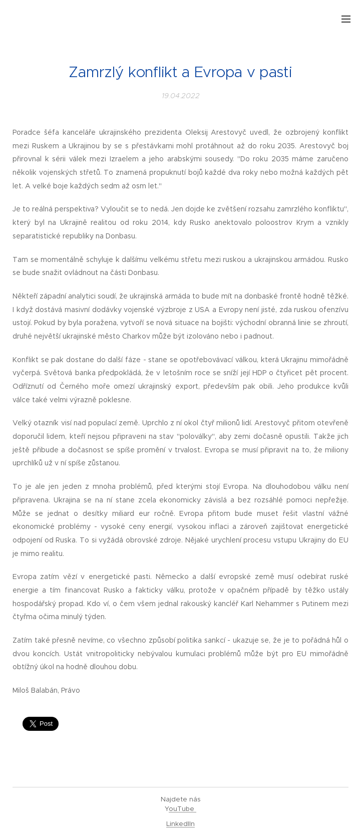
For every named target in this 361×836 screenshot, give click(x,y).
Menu (345, 19)
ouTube (182, 808)
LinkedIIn (180, 823)
